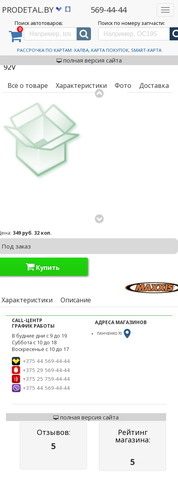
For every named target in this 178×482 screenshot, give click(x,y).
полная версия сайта (89, 60)
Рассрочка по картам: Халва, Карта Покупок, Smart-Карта (89, 50)
